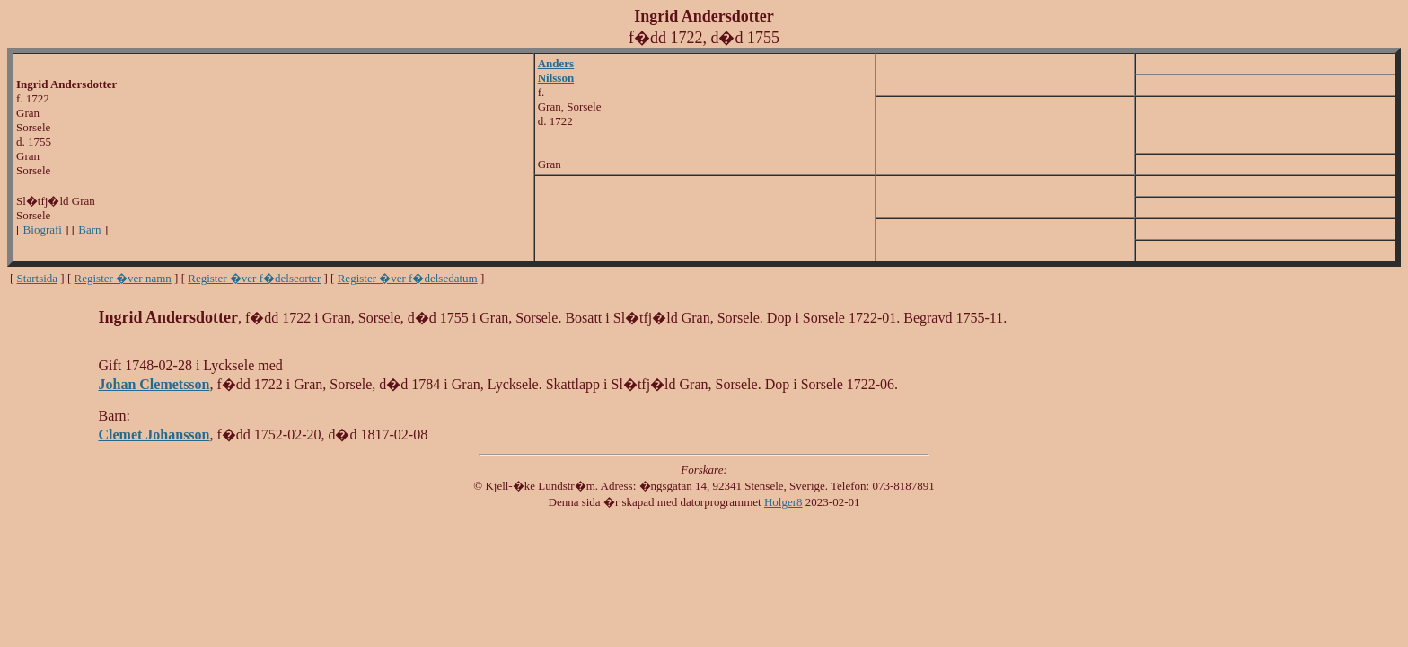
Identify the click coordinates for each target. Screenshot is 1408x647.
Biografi (42, 229)
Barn (89, 229)
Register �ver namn (123, 278)
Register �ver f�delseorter (254, 278)
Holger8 (783, 502)
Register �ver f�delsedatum (408, 278)
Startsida (37, 278)
